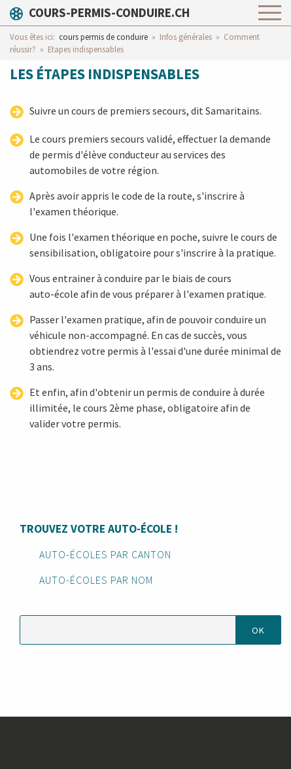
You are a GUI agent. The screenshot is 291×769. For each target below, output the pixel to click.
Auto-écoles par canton (105, 554)
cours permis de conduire (103, 36)
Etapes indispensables (86, 49)
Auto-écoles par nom (96, 579)
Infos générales (186, 36)
